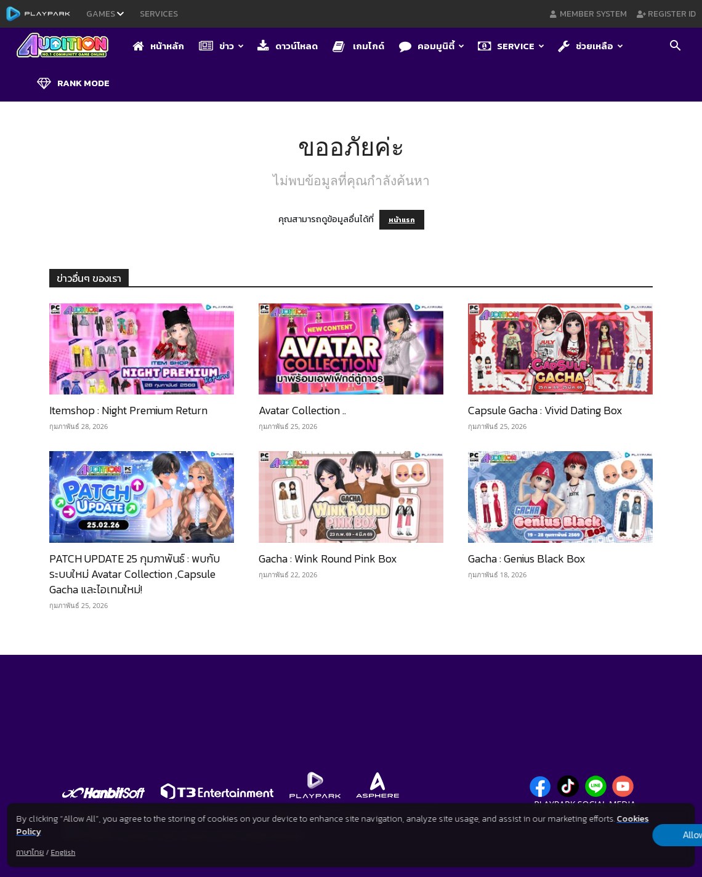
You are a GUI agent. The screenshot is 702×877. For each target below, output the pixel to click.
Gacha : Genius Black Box (527, 558)
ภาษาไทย (30, 852)
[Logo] (68, 46)
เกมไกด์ (358, 46)
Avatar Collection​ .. (302, 410)
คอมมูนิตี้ (431, 46)
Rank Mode (73, 83)
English (62, 852)
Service (511, 46)
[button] (675, 47)
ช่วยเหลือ (590, 46)
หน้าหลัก (158, 46)
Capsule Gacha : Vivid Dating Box (545, 410)
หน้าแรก (402, 220)
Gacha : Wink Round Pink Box (328, 558)
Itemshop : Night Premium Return (128, 410)
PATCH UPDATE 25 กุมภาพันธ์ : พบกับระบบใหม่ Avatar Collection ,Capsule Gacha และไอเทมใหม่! (134, 574)
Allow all (630, 835)
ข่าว (221, 46)
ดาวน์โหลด (287, 46)
